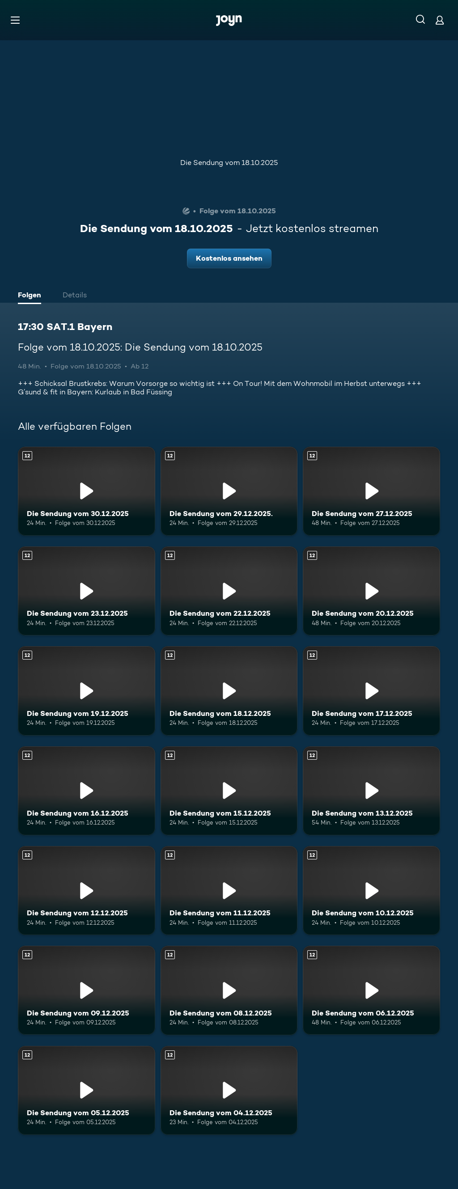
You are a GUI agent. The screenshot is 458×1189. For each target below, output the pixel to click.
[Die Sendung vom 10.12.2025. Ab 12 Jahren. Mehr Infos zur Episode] (371, 890)
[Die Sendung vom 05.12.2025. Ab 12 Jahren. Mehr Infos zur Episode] (86, 1090)
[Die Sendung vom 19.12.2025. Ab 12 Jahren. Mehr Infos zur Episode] (86, 690)
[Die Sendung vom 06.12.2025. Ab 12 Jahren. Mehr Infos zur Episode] (371, 990)
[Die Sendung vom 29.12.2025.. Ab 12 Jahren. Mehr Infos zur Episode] (229, 491)
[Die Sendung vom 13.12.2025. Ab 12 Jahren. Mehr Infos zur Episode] (371, 790)
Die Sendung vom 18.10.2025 (229, 162)
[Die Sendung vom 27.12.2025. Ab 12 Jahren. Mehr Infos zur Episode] (371, 491)
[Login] (439, 20)
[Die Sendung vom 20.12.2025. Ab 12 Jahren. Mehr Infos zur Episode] (371, 590)
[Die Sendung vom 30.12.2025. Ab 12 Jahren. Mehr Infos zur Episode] (86, 491)
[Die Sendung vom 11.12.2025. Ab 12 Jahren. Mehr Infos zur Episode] (229, 890)
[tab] (31, 296)
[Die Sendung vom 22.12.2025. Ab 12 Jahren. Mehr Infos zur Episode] (229, 590)
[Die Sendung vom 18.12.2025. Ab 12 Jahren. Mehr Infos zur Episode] (229, 690)
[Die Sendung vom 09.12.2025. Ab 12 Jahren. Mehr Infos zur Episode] (86, 990)
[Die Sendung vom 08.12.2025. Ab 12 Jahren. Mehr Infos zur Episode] (229, 990)
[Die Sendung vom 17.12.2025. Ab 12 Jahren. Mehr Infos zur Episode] (371, 690)
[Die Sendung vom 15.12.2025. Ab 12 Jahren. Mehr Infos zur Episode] (229, 790)
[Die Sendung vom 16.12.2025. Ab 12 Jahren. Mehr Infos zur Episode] (86, 790)
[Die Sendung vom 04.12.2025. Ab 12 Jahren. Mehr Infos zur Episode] (229, 1090)
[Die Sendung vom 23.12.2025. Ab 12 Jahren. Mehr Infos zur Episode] (86, 590)
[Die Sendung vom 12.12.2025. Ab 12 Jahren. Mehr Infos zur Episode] (86, 890)
